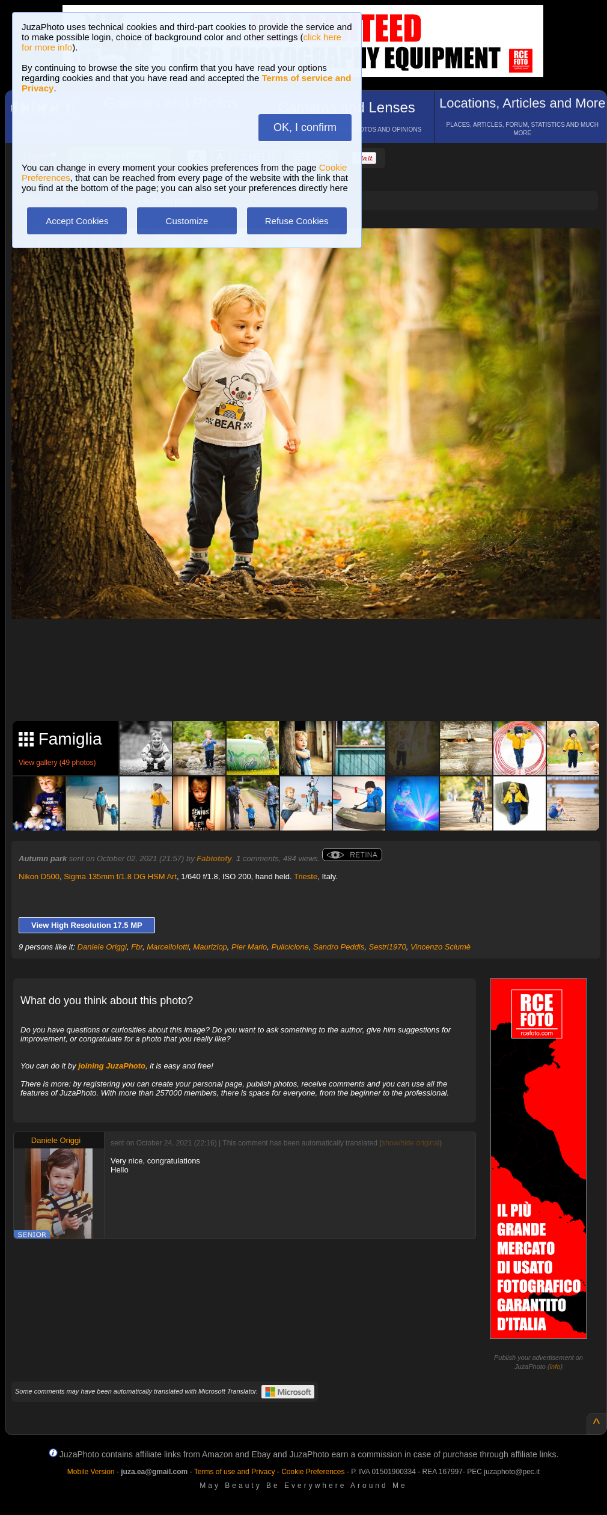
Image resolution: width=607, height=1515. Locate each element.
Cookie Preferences (312, 1472)
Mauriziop (210, 946)
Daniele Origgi (102, 946)
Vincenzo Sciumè (440, 946)
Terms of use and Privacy (234, 1472)
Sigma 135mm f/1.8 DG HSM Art (120, 876)
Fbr (136, 946)
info (555, 1366)
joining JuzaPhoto (111, 1065)
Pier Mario (249, 946)
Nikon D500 (39, 876)
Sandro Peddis (338, 946)
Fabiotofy (214, 858)
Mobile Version (91, 1472)
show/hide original (410, 1143)
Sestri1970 (387, 946)
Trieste (305, 876)
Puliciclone (290, 946)
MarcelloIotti (168, 946)
